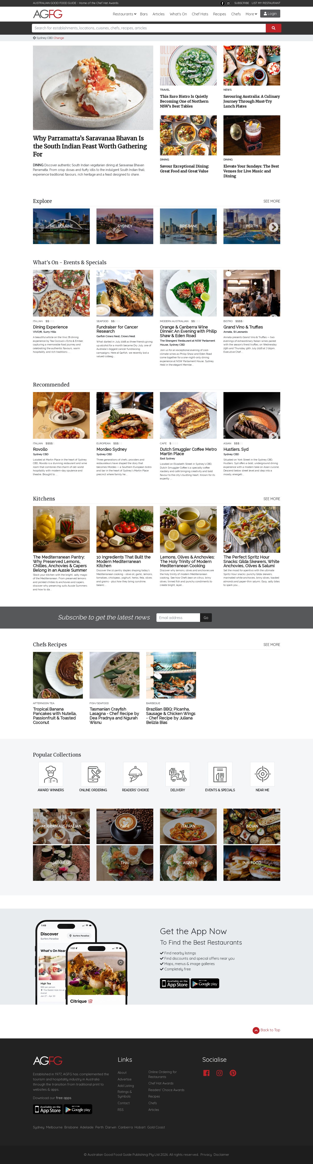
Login (270, 13)
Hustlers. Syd (235, 449)
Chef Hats (200, 14)
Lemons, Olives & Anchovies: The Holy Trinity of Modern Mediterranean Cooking (187, 561)
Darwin (110, 1127)
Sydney (38, 1127)
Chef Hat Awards (107, 3)
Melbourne (54, 1127)
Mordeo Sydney (111, 449)
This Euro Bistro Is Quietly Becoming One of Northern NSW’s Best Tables (184, 101)
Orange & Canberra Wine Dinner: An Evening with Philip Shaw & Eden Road (188, 331)
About (122, 1073)
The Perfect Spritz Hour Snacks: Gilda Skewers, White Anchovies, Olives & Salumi (251, 561)
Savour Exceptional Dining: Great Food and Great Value (184, 168)
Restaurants (123, 14)
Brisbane (71, 1127)
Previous (39, 227)
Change (59, 38)
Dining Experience (50, 327)
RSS (121, 1110)
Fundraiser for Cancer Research (117, 329)
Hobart (140, 1127)
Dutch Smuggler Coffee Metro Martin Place (188, 451)
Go (206, 617)
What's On (178, 14)
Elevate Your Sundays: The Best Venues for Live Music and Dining (251, 171)
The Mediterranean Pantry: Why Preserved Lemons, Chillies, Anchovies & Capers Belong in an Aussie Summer (60, 564)
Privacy (206, 1155)
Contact (124, 1103)
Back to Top (266, 1030)
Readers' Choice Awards (166, 1090)
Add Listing (126, 1086)
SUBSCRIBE (241, 3)
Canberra (125, 1127)
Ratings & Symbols (125, 1094)
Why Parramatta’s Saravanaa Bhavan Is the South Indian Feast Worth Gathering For (90, 146)
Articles (159, 14)
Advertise (124, 1079)
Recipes (219, 14)
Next (273, 227)
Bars (144, 14)
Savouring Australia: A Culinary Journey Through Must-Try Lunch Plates (251, 101)
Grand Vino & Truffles (243, 327)
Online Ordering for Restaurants (162, 1074)
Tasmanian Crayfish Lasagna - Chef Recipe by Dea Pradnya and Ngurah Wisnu (114, 716)
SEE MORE (272, 201)
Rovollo (40, 449)
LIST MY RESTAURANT (266, 3)
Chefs (236, 14)
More (250, 14)
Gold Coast (156, 1127)
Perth (99, 1127)
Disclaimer (221, 1155)
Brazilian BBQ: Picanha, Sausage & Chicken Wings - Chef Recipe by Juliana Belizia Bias (170, 716)
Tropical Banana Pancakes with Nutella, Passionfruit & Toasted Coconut (54, 716)
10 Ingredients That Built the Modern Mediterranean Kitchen (123, 561)
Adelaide (87, 1127)
